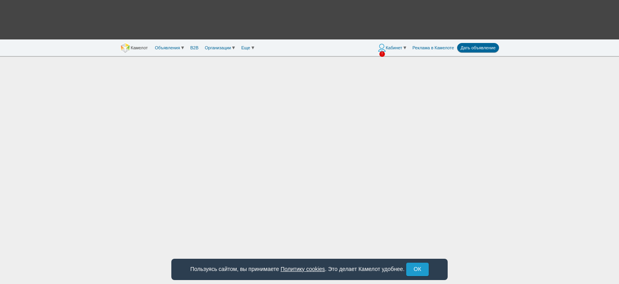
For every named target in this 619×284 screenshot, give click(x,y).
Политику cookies (303, 269)
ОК (417, 269)
